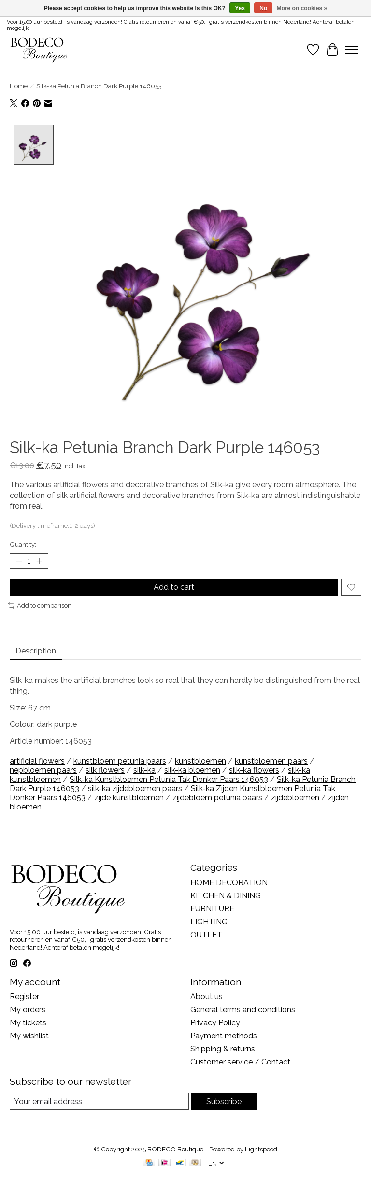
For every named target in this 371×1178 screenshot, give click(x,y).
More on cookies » (302, 8)
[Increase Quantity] (39, 561)
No (263, 8)
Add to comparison (39, 605)
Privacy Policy (215, 1022)
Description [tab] (35, 650)
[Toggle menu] (351, 49)
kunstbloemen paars (271, 761)
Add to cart (174, 587)
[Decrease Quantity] (19, 561)
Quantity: (23, 544)
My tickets (28, 1022)
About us (206, 996)
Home (19, 86)
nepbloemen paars (43, 770)
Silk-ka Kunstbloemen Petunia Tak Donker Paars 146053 (169, 779)
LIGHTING (209, 921)
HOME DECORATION (229, 882)
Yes (240, 8)
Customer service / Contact (240, 1061)
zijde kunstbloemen (129, 797)
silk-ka (144, 770)
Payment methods (223, 1035)
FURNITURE (212, 908)
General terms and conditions (242, 1009)
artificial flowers (37, 761)
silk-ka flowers (254, 770)
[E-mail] (99, 1101)
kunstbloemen (200, 761)
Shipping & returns (222, 1048)
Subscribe (224, 1101)
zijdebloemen (295, 797)
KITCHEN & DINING (225, 895)
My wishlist (29, 1035)
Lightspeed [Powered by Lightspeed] (261, 1149)
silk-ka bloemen (192, 770)
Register (24, 996)
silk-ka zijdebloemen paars (135, 788)
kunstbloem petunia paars (119, 761)
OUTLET (206, 934)
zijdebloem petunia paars (217, 797)
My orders (27, 1009)
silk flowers (105, 770)
